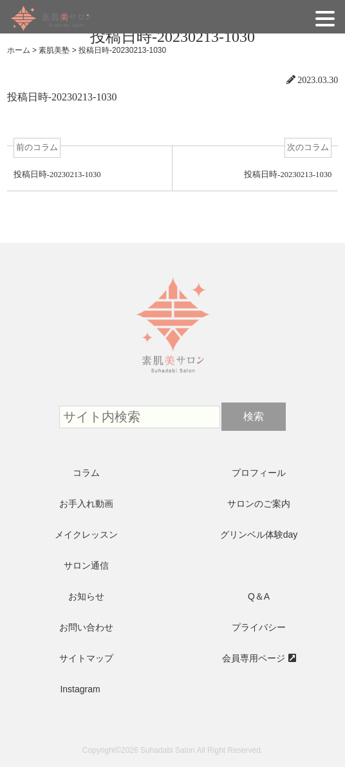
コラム (86, 473)
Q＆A (259, 596)
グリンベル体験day (259, 534)
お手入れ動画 (86, 503)
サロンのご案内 (258, 503)
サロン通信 (86, 565)
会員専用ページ (253, 658)
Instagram (80, 689)
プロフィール (259, 473)
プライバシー (259, 627)
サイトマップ (86, 658)
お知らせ (86, 596)
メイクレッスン (86, 534)
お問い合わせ (86, 627)
